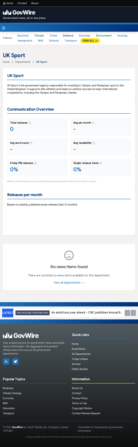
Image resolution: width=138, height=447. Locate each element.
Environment (104, 35)
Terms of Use (79, 403)
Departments (22, 62)
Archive (76, 364)
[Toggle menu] (3, 28)
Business (23, 35)
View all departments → (69, 283)
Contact (22, 3)
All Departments (81, 354)
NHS (40, 40)
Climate (39, 35)
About (34, 3)
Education (9, 408)
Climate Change (12, 393)
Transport (71, 40)
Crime (53, 35)
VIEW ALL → (90, 40)
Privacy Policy (80, 398)
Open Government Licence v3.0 (96, 436)
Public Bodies (80, 369)
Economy (84, 35)
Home (8, 3)
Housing (122, 35)
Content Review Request (86, 413)
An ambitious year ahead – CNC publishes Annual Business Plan (69, 312)
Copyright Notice (82, 408)
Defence (68, 35)
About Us (77, 388)
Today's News (80, 359)
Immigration (25, 40)
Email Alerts (78, 349)
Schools (54, 40)
